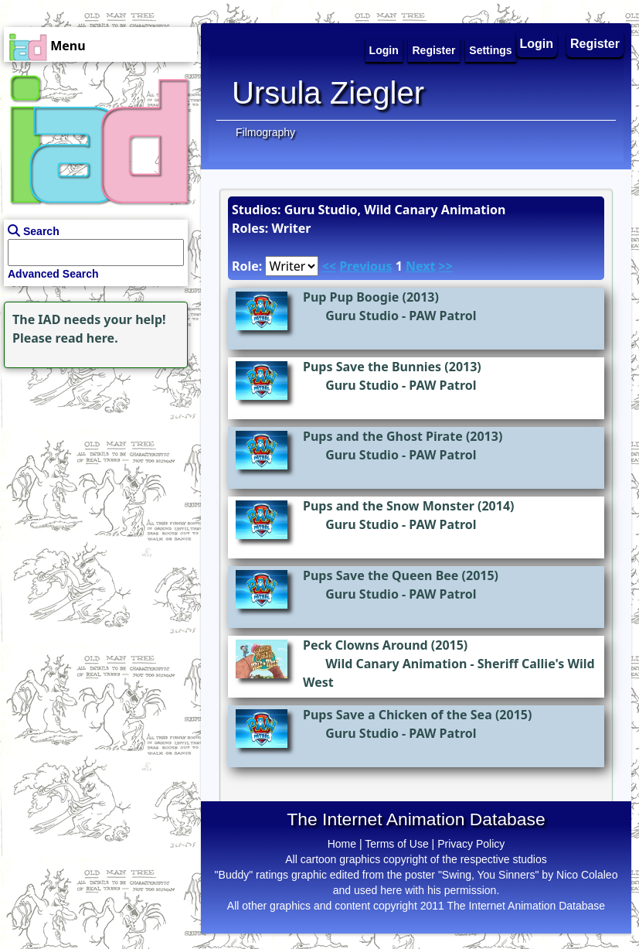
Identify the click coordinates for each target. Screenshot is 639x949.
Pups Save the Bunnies (372, 366)
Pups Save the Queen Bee (380, 575)
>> (446, 266)
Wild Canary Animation (396, 663)
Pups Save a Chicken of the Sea (397, 714)
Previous (365, 266)
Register (595, 43)
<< (329, 266)
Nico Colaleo (586, 875)
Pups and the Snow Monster (388, 505)
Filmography (265, 132)
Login (537, 43)
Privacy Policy (471, 844)
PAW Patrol (442, 315)
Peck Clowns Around (365, 645)
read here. (87, 337)
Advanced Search (53, 274)
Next (420, 266)
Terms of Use (396, 844)
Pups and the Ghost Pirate (383, 436)
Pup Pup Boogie (351, 297)
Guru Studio (362, 315)
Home (342, 844)
